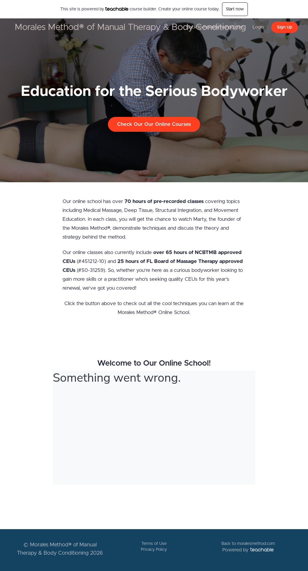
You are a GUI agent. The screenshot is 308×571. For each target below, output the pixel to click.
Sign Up (284, 27)
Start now (235, 9)
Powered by (248, 550)
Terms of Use (154, 544)
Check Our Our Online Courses (154, 124)
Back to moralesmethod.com (215, 27)
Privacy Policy (154, 550)
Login (258, 27)
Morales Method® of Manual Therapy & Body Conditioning (130, 27)
